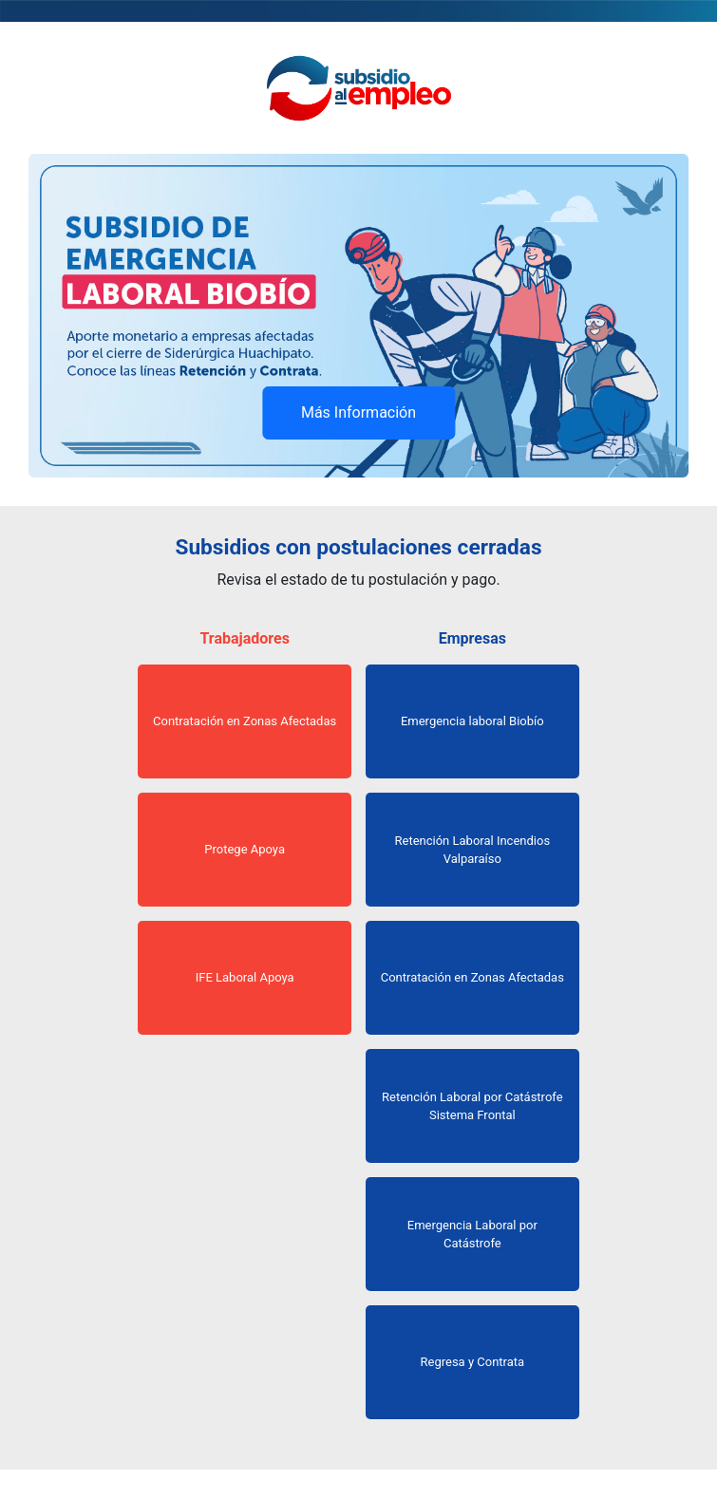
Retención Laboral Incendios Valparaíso (473, 850)
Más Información (358, 412)
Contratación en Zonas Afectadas (244, 721)
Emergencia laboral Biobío (472, 721)
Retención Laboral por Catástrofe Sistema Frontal (472, 1106)
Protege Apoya (244, 849)
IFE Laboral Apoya (245, 977)
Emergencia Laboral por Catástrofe (472, 1234)
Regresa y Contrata (473, 1362)
